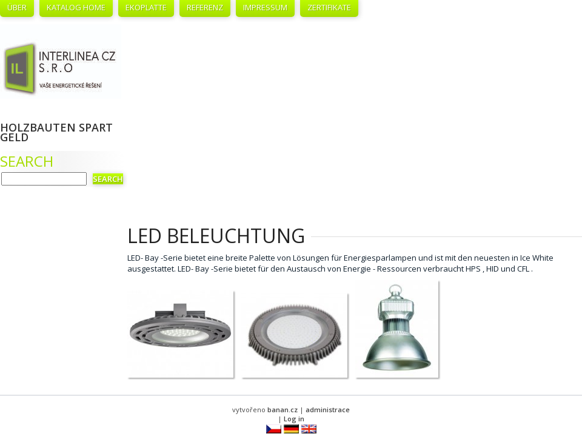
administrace (328, 409)
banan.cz (282, 409)
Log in (294, 418)
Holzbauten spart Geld (56, 132)
